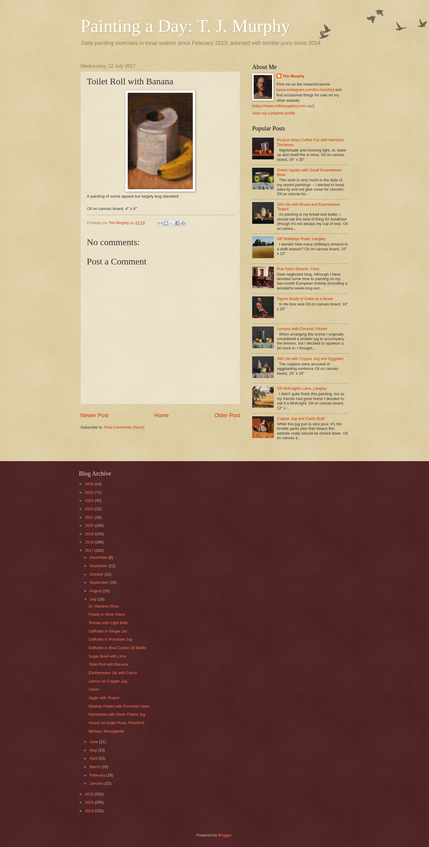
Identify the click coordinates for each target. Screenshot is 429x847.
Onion (94, 689)
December (98, 557)
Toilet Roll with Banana (108, 664)
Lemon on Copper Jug (108, 681)
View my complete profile (273, 113)
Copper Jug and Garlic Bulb (300, 418)
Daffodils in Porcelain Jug (110, 639)
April (93, 758)
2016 (90, 794)
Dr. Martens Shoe (104, 606)
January (96, 783)
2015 (90, 802)
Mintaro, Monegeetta (106, 731)
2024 (90, 500)
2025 (90, 492)
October (96, 574)
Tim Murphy (294, 76)
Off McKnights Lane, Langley (302, 388)
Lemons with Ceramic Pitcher (302, 329)
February (97, 775)
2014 (90, 810)
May (93, 750)
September (99, 582)
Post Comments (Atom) (124, 427)
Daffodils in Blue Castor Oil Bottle (117, 647)
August (96, 591)
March (95, 766)
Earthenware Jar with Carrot (113, 672)
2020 (90, 525)
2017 (90, 550)
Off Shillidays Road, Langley (301, 238)
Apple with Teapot (104, 697)
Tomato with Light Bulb (108, 622)
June (94, 741)
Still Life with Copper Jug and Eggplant (310, 358)
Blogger (224, 835)
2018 (90, 542)
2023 (90, 509)
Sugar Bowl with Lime (107, 656)
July (93, 599)
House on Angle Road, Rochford (116, 722)
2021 (90, 517)
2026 (90, 484)
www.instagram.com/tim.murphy (305, 89)
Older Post (227, 415)
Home (161, 415)
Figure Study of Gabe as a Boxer (305, 298)
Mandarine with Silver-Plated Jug (117, 714)
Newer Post (94, 415)
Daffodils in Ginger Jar (108, 631)
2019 (90, 534)
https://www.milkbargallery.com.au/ (283, 106)
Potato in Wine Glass (107, 614)
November (98, 566)
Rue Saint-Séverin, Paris (298, 269)
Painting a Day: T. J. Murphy (185, 26)
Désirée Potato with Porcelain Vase (119, 706)
